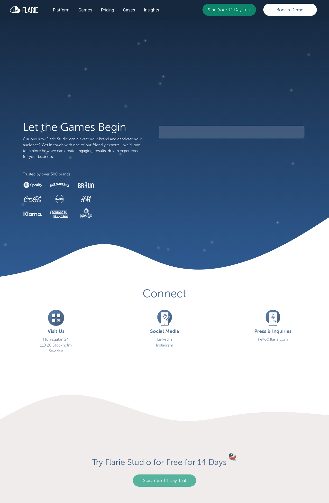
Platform (61, 9)
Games (85, 9)
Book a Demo (289, 9)
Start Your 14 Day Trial (229, 9)
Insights (151, 9)
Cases (129, 9)
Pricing (107, 9)
